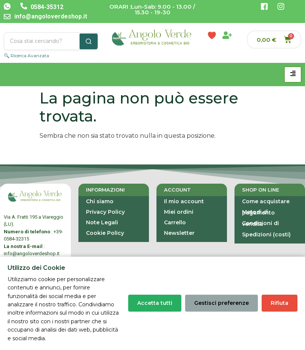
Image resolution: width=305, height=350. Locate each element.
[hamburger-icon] (292, 74)
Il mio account (184, 201)
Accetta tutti (154, 303)
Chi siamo (99, 201)
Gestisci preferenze (221, 303)
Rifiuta (279, 303)
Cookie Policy (105, 233)
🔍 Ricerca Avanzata (26, 55)
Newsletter (179, 233)
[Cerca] (89, 41)
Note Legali (102, 222)
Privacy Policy (105, 211)
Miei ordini (178, 211)
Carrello (175, 222)
